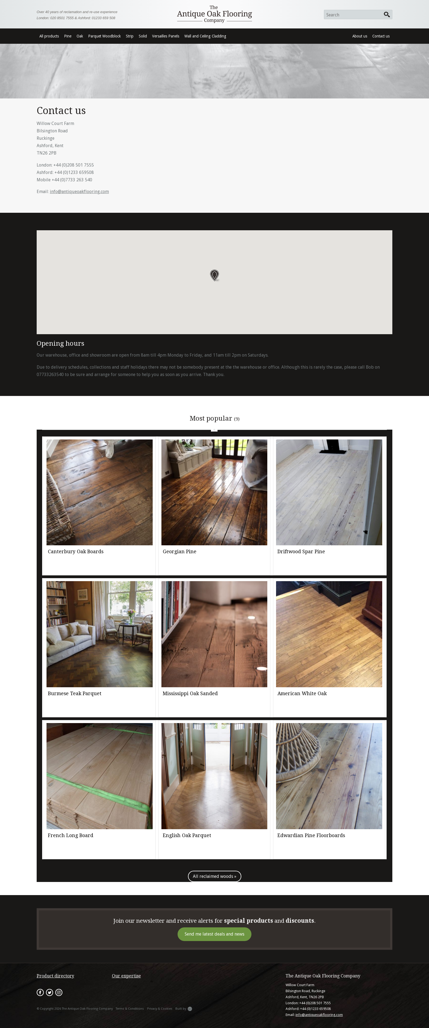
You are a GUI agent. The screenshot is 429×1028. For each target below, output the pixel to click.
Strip (130, 36)
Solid (143, 36)
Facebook (40, 992)
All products (49, 36)
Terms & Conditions (130, 1008)
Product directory (55, 976)
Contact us (381, 36)
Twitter (49, 992)
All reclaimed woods (213, 876)
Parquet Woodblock (104, 36)
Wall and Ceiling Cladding (205, 36)
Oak (80, 36)
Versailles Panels (165, 36)
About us (359, 36)
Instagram (58, 992)
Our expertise (126, 976)
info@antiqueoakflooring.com (79, 191)
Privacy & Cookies (159, 1008)
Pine (67, 36)
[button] (214, 276)
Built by (183, 1009)
